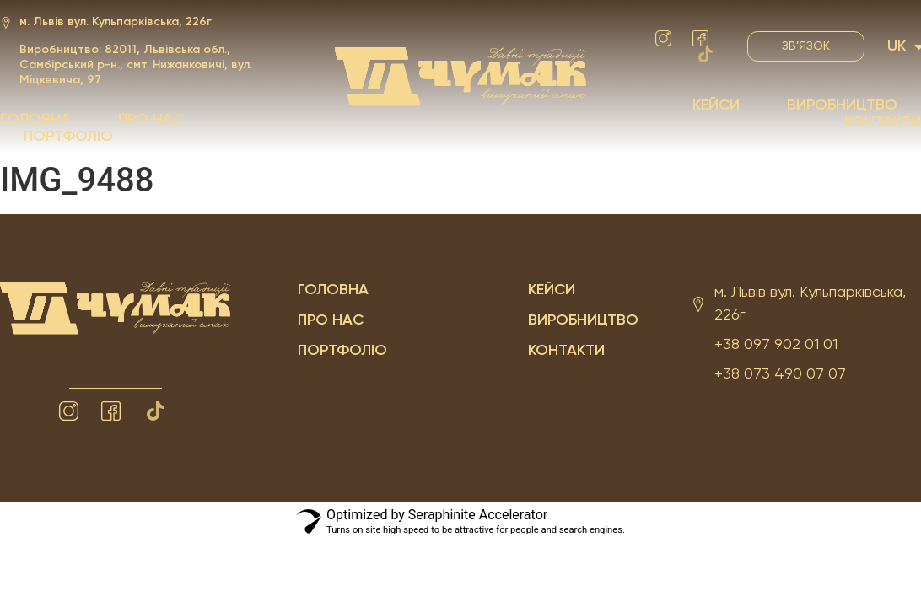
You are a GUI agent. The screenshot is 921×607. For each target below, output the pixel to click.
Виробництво (842, 105)
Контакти (882, 122)
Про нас (151, 119)
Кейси (716, 105)
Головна (35, 119)
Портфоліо (68, 136)
